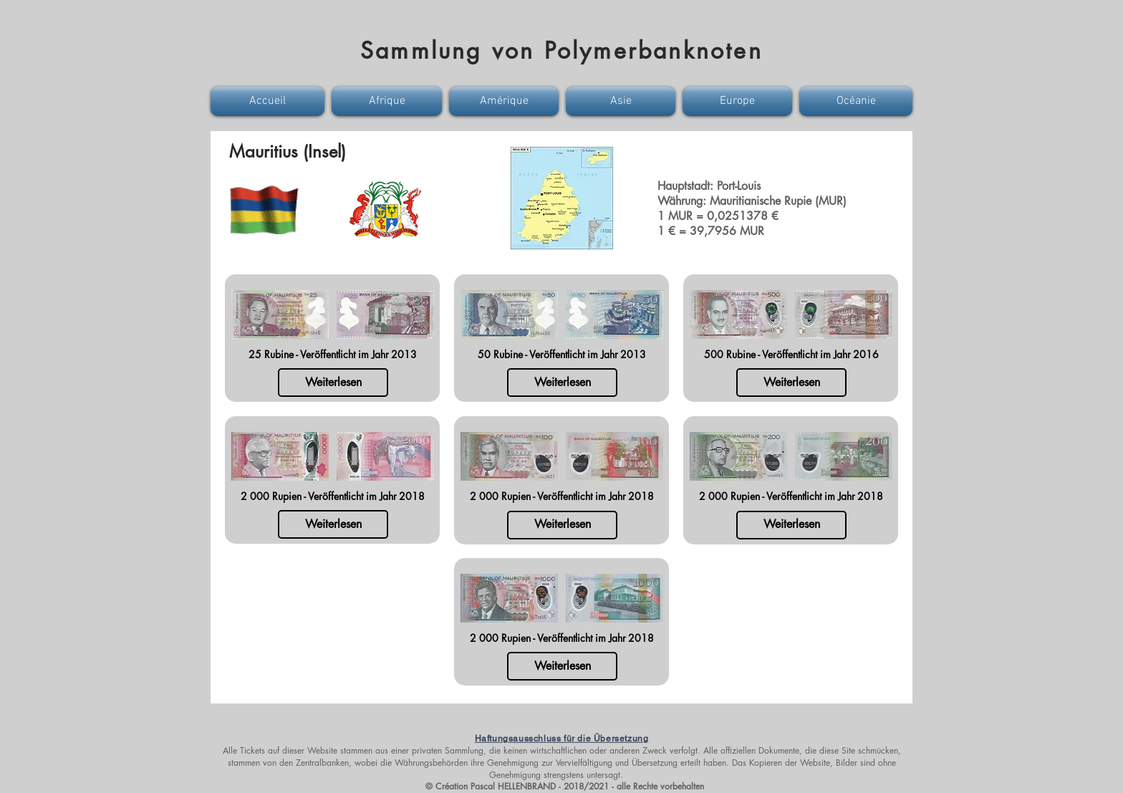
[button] (269, 101)
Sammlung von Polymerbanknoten (561, 50)
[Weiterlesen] (333, 382)
